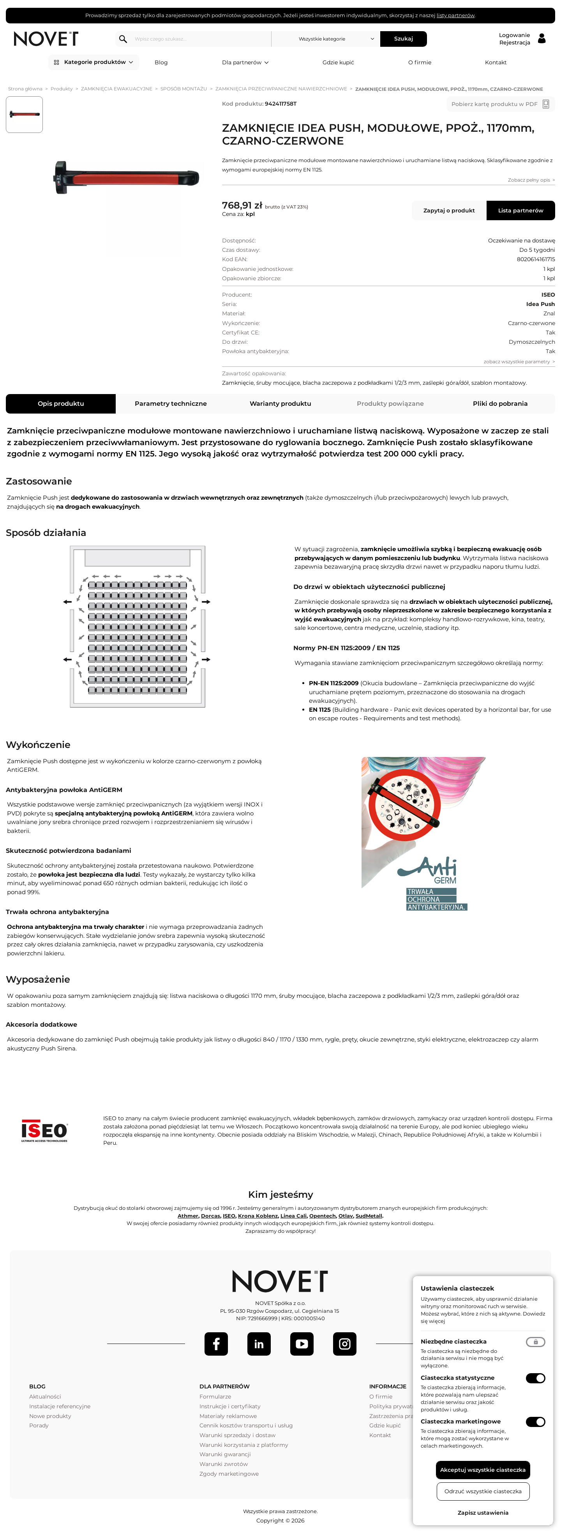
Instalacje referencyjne (59, 1406)
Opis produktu (61, 403)
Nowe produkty (50, 1416)
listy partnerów (456, 15)
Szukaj (403, 38)
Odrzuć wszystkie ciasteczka (483, 1491)
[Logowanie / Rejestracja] (522, 39)
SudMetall (369, 1216)
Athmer (188, 1216)
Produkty (62, 89)
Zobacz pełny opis (529, 180)
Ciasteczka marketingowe (461, 1421)
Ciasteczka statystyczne (457, 1377)
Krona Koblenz (258, 1216)
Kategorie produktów (98, 62)
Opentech (322, 1216)
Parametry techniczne (171, 403)
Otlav (346, 1216)
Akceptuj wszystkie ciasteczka (483, 1469)
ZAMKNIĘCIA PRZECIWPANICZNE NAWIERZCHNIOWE (281, 89)
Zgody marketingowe (229, 1473)
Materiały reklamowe (228, 1416)
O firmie (419, 62)
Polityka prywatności (398, 1406)
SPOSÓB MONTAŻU (184, 89)
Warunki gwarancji (225, 1454)
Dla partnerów (245, 63)
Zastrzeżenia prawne (397, 1416)
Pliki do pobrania (500, 403)
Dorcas (210, 1216)
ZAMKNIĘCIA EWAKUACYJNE (116, 89)
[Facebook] (216, 1344)
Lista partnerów (520, 210)
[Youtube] (302, 1344)
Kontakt (496, 62)
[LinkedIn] (259, 1344)
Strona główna (25, 89)
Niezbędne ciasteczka (454, 1341)
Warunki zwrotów (223, 1464)
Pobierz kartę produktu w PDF (495, 104)
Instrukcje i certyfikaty (230, 1406)
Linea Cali (293, 1216)
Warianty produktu (280, 403)
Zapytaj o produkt (449, 210)
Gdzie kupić (338, 62)
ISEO (229, 1216)
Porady (39, 1425)
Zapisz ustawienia (483, 1512)
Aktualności (45, 1396)
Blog (161, 62)
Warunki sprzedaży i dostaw (237, 1435)
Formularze (215, 1396)
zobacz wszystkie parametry (517, 361)
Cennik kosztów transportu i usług (246, 1425)
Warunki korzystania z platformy (243, 1444)
